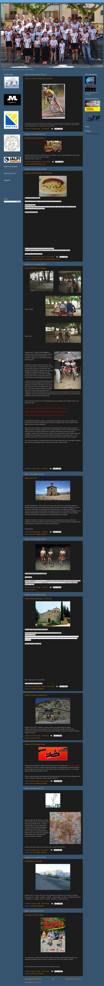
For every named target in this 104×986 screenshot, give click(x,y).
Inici (53, 979)
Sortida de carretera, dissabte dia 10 (36, 695)
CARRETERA (34, 259)
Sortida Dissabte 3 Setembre (33, 861)
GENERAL (41, 259)
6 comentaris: (44, 468)
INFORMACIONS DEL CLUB (37, 164)
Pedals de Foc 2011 (31, 478)
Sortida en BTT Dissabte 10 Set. (35, 744)
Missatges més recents (33, 979)
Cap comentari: (45, 128)
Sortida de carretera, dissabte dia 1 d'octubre (38, 78)
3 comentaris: (45, 735)
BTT (31, 534)
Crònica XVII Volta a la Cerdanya (35, 268)
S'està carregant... (8, 169)
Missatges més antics (73, 979)
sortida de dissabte (35, 738)
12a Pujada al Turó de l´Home (34, 915)
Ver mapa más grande (30, 244)
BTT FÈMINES (37, 534)
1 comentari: (44, 532)
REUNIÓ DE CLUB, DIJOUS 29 (35, 138)
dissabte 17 (33, 589)
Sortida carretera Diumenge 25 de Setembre (38, 173)
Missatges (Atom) (37, 982)
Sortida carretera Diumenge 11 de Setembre (38, 599)
